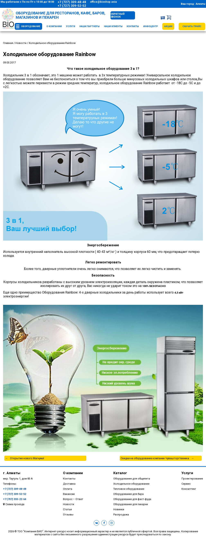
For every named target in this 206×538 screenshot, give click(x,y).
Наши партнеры (89, 26)
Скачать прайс (191, 26)
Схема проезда (15, 504)
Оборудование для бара (128, 494)
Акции (168, 26)
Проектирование (192, 478)
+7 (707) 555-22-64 (14, 499)
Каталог (120, 473)
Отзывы (68, 514)
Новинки (118, 509)
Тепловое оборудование (128, 488)
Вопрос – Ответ (73, 499)
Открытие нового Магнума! (27, 458)
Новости (68, 504)
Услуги (70, 26)
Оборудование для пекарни (130, 504)
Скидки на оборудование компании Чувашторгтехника (155, 458)
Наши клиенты (113, 26)
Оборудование (30, 26)
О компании (54, 26)
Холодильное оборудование (131, 483)
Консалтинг (188, 488)
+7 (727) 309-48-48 (72, 2)
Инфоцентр (150, 26)
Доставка (69, 483)
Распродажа (121, 514)
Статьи (67, 509)
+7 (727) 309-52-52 (72, 6)
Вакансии (69, 494)
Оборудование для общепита (131, 478)
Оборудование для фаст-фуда (132, 499)
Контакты (133, 26)
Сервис (186, 483)
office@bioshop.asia (103, 1)
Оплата (67, 488)
